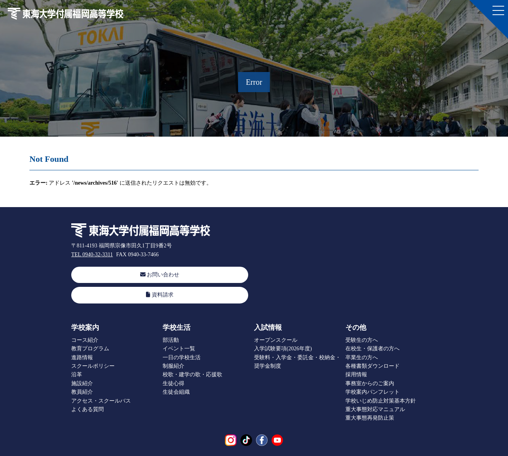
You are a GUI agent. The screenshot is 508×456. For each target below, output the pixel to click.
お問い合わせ (160, 275)
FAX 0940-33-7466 (137, 254)
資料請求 (159, 295)
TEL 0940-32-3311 (92, 254)
